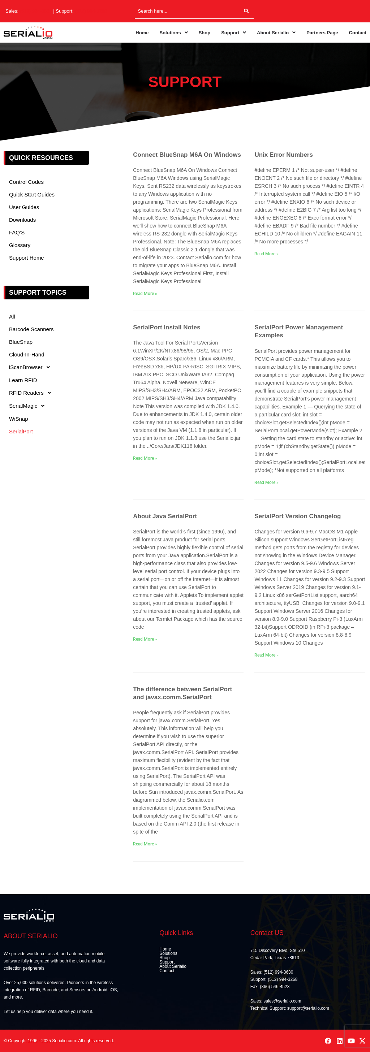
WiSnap (18, 419)
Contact (357, 32)
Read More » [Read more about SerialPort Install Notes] (145, 458)
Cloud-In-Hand (26, 354)
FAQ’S (17, 232)
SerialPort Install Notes (166, 327)
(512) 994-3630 (36, 11)
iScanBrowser (31, 367)
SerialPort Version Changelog (297, 516)
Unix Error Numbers (283, 154)
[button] (173, 32)
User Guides (24, 207)
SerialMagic (28, 405)
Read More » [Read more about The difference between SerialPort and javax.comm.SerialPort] (145, 844)
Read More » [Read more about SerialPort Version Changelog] (266, 655)
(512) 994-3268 (91, 11)
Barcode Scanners (31, 329)
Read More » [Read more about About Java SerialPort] (145, 639)
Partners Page (322, 32)
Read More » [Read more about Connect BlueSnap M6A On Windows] (145, 293)
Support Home (26, 258)
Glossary (19, 245)
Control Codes (26, 182)
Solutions (173, 32)
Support (233, 32)
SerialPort (21, 431)
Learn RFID (23, 380)
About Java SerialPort (165, 516)
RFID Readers (32, 392)
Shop (205, 32)
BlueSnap (21, 342)
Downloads (22, 220)
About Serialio (276, 32)
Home (142, 32)
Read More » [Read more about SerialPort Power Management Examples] (266, 482)
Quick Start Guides (32, 194)
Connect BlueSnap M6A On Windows (187, 154)
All (12, 316)
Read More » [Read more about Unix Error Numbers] (266, 253)
